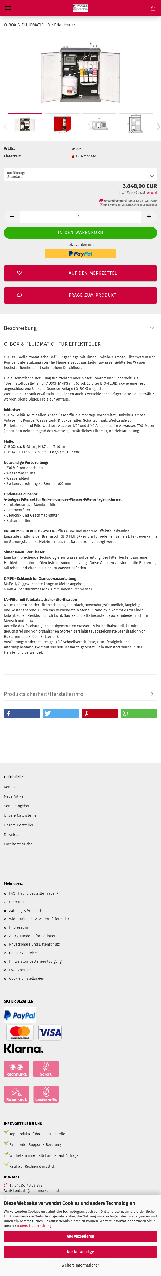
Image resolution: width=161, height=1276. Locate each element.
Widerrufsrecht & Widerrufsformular (39, 919)
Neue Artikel (14, 796)
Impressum (18, 927)
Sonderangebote (18, 806)
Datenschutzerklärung (34, 1226)
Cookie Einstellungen (26, 978)
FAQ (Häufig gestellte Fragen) (33, 893)
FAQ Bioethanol (22, 970)
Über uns (16, 902)
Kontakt (10, 787)
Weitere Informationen (81, 1265)
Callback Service (23, 953)
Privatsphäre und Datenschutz (34, 944)
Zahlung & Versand (25, 910)
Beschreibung (20, 328)
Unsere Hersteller (18, 825)
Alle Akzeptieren (80, 1236)
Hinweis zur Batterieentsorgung (35, 961)
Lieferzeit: (12, 156)
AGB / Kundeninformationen (32, 936)
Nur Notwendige (80, 1252)
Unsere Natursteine (20, 815)
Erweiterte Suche (18, 844)
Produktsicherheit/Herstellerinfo (43, 694)
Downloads (13, 834)
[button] (22, 713)
